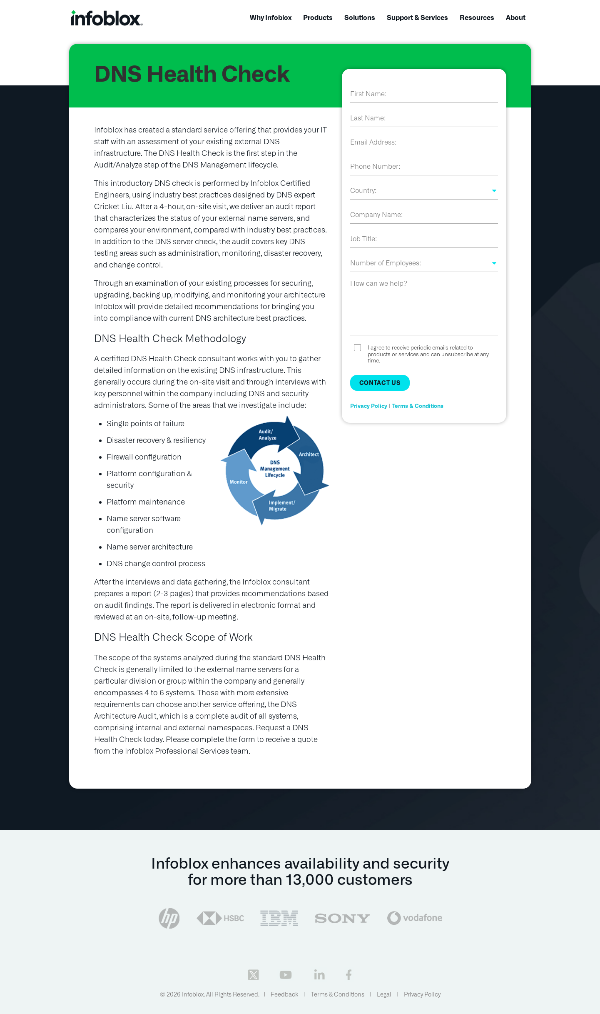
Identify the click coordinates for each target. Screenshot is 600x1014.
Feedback (285, 994)
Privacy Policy (368, 406)
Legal (384, 994)
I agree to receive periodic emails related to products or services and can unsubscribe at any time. (428, 354)
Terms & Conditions (417, 406)
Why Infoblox (270, 17)
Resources (477, 17)
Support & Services (417, 17)
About (515, 17)
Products (318, 17)
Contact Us (380, 383)
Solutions (359, 17)
